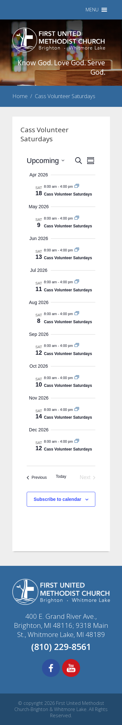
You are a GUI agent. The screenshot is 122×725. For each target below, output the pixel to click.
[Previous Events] (37, 477)
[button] (92, 9)
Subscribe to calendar (57, 499)
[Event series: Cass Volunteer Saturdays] (77, 186)
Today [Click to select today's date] (61, 476)
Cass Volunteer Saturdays (68, 194)
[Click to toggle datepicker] (45, 160)
